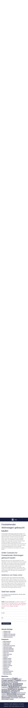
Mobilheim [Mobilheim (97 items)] (17, 685)
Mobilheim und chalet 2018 (9, 635)
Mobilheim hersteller (7, 661)
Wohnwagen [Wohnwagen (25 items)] (5, 697)
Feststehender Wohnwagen (9, 645)
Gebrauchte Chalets (7, 647)
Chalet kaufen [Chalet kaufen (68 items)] (7, 680)
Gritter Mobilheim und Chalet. (18, 706)
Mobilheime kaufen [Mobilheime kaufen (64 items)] (15, 689)
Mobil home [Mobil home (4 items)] (20, 692)
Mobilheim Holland (7, 662)
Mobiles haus (6, 655)
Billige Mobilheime (7, 641)
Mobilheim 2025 (7, 632)
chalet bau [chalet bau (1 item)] (20, 678)
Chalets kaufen (6, 644)
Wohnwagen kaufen (7, 673)
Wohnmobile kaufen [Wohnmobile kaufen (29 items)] (15, 696)
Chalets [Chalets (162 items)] (17, 680)
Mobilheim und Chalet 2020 (9, 634)
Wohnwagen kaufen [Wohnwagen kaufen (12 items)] (7, 699)
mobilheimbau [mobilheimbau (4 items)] (4, 687)
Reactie (3, 597)
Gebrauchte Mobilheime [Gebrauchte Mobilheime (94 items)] (12, 683)
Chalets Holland (6, 642)
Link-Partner (21, 704)
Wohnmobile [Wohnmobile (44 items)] (12, 694)
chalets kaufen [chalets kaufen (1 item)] (23, 680)
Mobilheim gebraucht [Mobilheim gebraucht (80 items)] (10, 690)
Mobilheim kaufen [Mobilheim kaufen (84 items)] (9, 692)
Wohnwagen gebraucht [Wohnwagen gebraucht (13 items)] (18, 697)
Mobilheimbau (6, 666)
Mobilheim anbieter (7, 658)
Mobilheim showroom (8, 637)
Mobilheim (5, 657)
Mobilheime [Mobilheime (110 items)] (14, 687)
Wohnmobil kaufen (7, 672)
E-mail (3, 612)
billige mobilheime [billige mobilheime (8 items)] (6, 678)
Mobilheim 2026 (7, 631)
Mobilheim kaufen (7, 664)
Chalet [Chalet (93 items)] (15, 678)
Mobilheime (5, 668)
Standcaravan (6, 669)
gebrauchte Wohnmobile (8, 649)
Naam (3, 607)
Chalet (10, 704)
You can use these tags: (13, 604)
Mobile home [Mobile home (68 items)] (6, 685)
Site (2, 617)
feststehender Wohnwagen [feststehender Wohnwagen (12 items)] (9, 682)
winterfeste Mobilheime (8, 671)
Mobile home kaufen (7, 654)
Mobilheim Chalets (7, 659)
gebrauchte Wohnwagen (8, 651)
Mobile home (6, 652)
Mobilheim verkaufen (7, 665)
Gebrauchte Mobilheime (8, 648)
